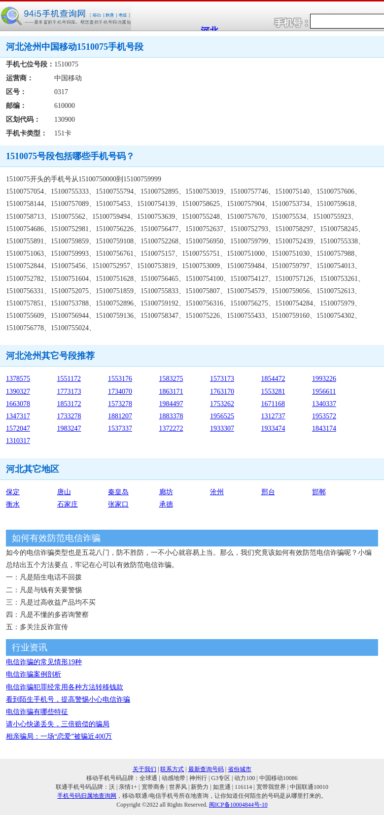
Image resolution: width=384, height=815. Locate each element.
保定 (13, 492)
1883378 (171, 416)
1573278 (120, 404)
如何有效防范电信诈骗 (56, 538)
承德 (166, 504)
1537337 (120, 428)
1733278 (69, 416)
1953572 (324, 416)
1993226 (324, 378)
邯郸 (319, 492)
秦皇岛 (118, 492)
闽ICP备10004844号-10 (238, 804)
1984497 (171, 404)
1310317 (18, 440)
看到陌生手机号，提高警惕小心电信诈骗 (68, 699)
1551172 (69, 378)
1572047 (18, 428)
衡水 (13, 504)
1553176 (120, 378)
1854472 (273, 378)
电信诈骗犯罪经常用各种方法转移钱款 (64, 687)
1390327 (18, 391)
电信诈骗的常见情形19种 (44, 662)
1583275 (171, 378)
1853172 (69, 404)
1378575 (18, 378)
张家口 (118, 504)
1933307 (222, 428)
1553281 (273, 391)
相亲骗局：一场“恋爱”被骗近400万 (59, 736)
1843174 (324, 428)
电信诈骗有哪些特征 (37, 711)
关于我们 (144, 769)
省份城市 (239, 769)
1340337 (324, 404)
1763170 (222, 391)
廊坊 (166, 492)
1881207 (120, 416)
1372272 (171, 428)
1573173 (222, 378)
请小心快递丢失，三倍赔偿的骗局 (57, 724)
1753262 (222, 404)
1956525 (222, 416)
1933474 (273, 428)
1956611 (324, 391)
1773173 (69, 391)
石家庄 (67, 504)
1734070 (120, 391)
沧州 (217, 492)
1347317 (18, 416)
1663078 (18, 404)
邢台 (268, 492)
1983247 (69, 428)
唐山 (64, 492)
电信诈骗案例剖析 (33, 674)
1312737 (273, 416)
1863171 (171, 391)
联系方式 (172, 769)
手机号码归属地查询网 (86, 795)
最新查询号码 (206, 769)
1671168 (273, 404)
